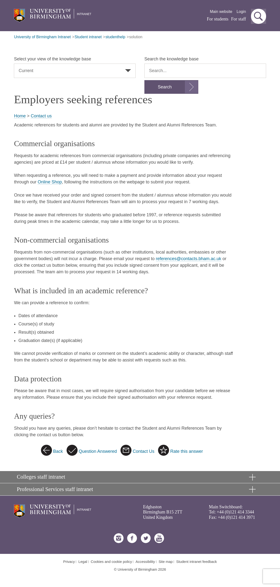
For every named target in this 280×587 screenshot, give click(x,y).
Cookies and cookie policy (111, 562)
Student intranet (88, 37)
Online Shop (50, 182)
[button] (258, 16)
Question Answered (98, 451)
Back (58, 451)
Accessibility (145, 562)
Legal (83, 562)
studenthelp (115, 37)
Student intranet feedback (196, 562)
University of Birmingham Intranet (42, 37)
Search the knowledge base (171, 59)
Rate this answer (186, 451)
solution (135, 37)
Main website (221, 11)
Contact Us (143, 451)
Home (20, 116)
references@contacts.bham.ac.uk (188, 258)
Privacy (69, 562)
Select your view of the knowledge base (52, 59)
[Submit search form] (171, 87)
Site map (166, 562)
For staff (238, 19)
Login (241, 11)
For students (218, 19)
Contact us (41, 116)
